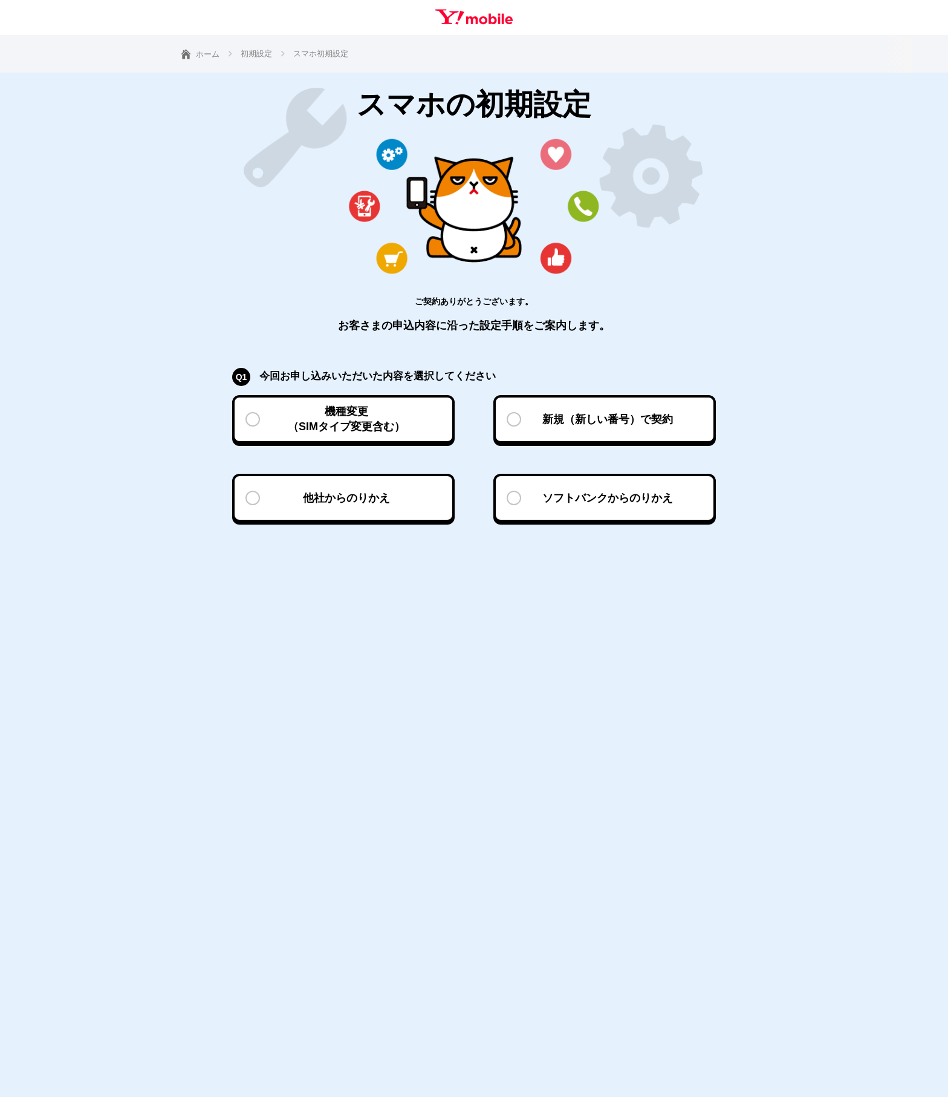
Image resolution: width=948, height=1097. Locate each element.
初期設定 (256, 53)
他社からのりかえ (346, 498)
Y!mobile (474, 17)
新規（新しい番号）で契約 (607, 419)
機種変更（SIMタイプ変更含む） (346, 419)
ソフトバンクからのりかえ (607, 498)
